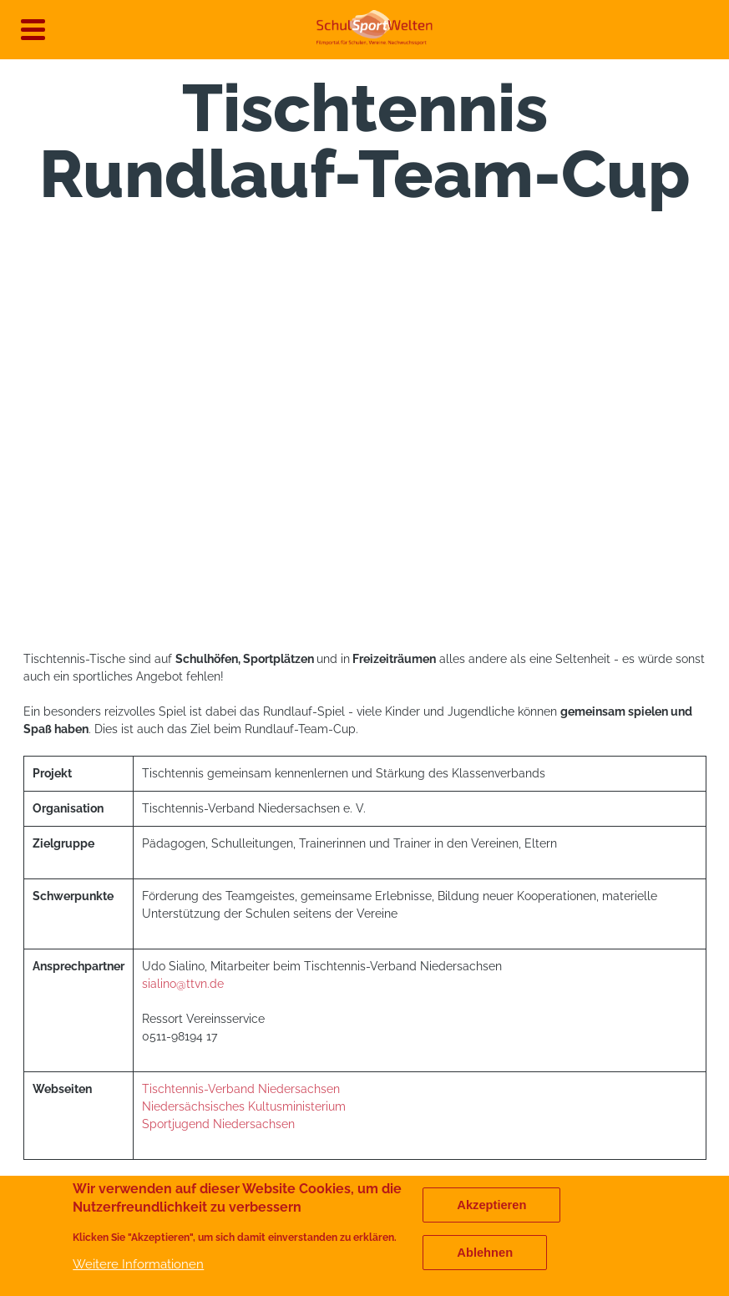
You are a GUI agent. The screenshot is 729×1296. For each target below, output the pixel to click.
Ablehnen (485, 1252)
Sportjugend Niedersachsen (218, 1124)
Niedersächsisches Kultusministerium (245, 1106)
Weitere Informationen (138, 1264)
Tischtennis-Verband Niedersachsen (241, 1089)
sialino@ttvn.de (183, 983)
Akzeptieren (491, 1205)
